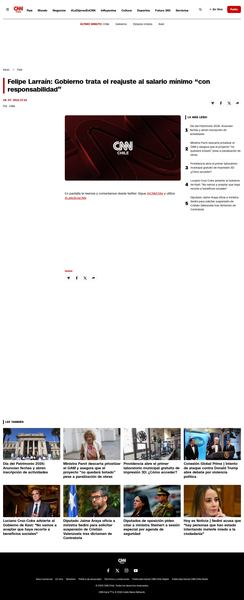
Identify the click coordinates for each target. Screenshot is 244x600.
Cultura (126, 10)
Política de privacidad (90, 579)
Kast (161, 24)
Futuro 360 (162, 10)
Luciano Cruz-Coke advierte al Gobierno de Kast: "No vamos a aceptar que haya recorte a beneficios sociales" (215, 185)
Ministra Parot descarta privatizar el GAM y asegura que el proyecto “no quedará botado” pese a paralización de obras (215, 149)
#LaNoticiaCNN (75, 198)
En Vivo (216, 9)
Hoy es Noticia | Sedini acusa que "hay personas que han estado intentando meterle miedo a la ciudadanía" (212, 527)
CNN (12, 106)
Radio (234, 9)
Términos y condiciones (116, 579)
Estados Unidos (142, 24)
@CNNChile (155, 193)
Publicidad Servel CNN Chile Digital (150, 579)
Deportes (143, 10)
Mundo (42, 10)
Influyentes (108, 10)
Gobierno (121, 24)
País (29, 10)
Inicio (6, 70)
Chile (106, 24)
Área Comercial (44, 579)
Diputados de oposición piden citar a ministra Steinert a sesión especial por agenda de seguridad (152, 527)
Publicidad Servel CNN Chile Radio (190, 579)
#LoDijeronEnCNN (83, 10)
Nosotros (70, 579)
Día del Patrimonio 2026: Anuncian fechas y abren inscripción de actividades (211, 130)
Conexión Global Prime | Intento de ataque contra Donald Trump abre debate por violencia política (211, 470)
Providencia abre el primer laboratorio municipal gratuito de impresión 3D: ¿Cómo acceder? (213, 168)
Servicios (182, 10)
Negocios (59, 10)
